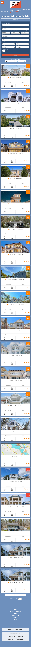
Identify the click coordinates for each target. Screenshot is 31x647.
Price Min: (3, 45)
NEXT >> (23, 61)
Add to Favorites (8, 82)
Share (23, 82)
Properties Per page (5, 49)
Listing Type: (4, 41)
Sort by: (17, 41)
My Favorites (15, 19)
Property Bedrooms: (5, 30)
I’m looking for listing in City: (7, 23)
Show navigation (2, 2)
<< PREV (7, 61)
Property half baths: (24, 30)
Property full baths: (14, 30)
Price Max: (17, 45)
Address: (3, 34)
